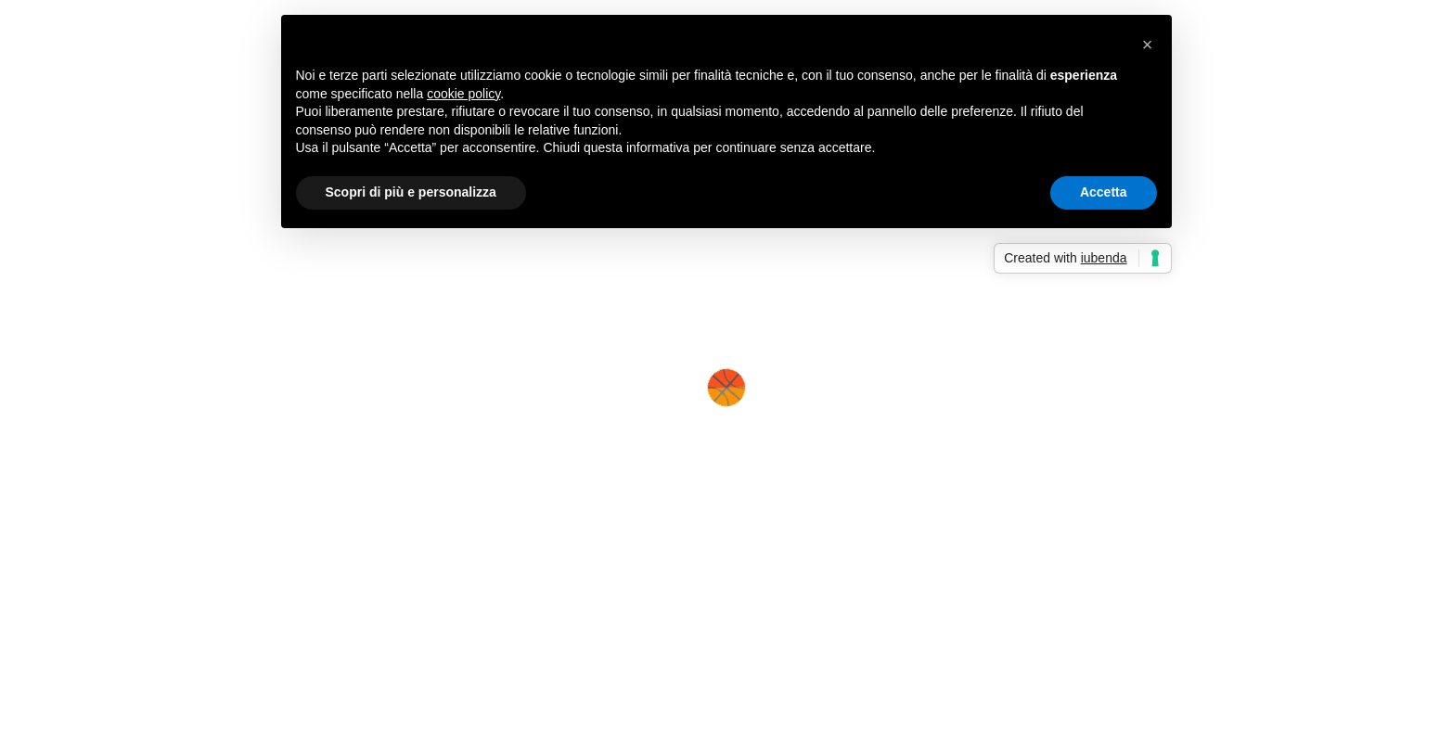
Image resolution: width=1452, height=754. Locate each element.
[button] (1148, 44)
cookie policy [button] (463, 93)
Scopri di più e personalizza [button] (411, 192)
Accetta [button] (1103, 192)
